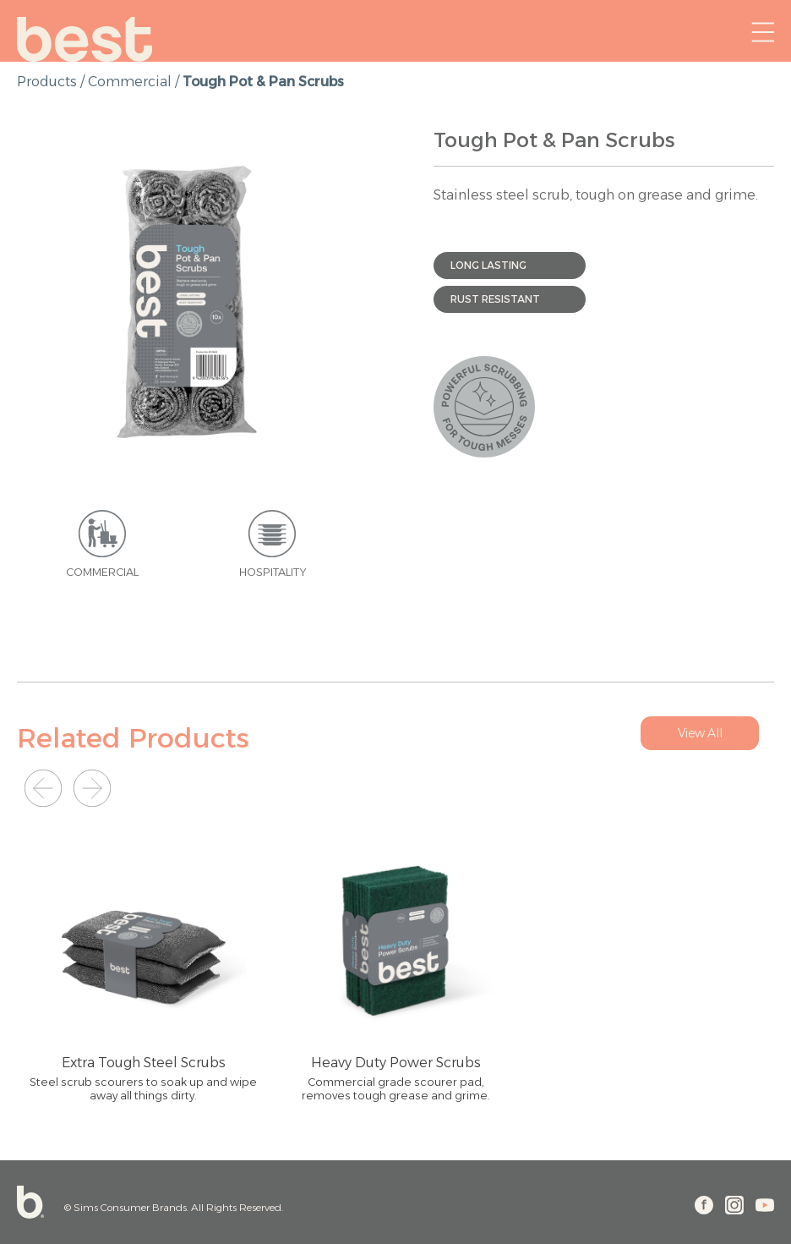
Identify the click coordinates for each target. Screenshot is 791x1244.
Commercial (130, 82)
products (47, 82)
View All (700, 733)
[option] (187, 299)
